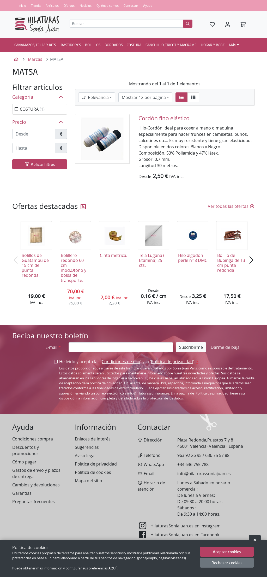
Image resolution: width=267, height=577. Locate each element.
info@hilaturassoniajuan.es (148, 393)
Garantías (22, 493)
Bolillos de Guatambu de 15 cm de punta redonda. (35, 265)
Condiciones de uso (121, 361)
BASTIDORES (71, 44)
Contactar (131, 5)
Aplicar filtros (40, 164)
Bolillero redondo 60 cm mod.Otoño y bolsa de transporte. (73, 267)
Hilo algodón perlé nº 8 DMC (192, 257)
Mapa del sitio (88, 481)
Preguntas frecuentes (33, 501)
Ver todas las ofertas (231, 206)
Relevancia (95, 97)
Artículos (52, 5)
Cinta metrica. (113, 255)
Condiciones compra (32, 439)
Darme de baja (225, 347)
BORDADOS (114, 44)
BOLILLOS (92, 44)
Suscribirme (191, 347)
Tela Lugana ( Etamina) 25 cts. (152, 260)
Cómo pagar (24, 462)
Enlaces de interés (93, 439)
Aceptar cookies (227, 552)
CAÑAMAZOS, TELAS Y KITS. (35, 44)
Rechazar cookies (226, 563)
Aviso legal (85, 455)
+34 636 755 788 (193, 464)
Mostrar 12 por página (144, 97)
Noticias (86, 5)
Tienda (36, 5)
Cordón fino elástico (164, 118)
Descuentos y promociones (25, 450)
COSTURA (134, 44)
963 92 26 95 (189, 455)
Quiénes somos (107, 5)
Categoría (22, 97)
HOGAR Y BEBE (213, 44)
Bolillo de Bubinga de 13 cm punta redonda (231, 262)
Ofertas (69, 5)
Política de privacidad (172, 361)
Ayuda (147, 5)
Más (232, 44)
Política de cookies (93, 472)
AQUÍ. (112, 568)
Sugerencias (87, 447)
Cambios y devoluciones (36, 485)
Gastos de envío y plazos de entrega (36, 473)
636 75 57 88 (217, 455)
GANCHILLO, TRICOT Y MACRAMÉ (171, 44)
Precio (19, 122)
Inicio (22, 5)
